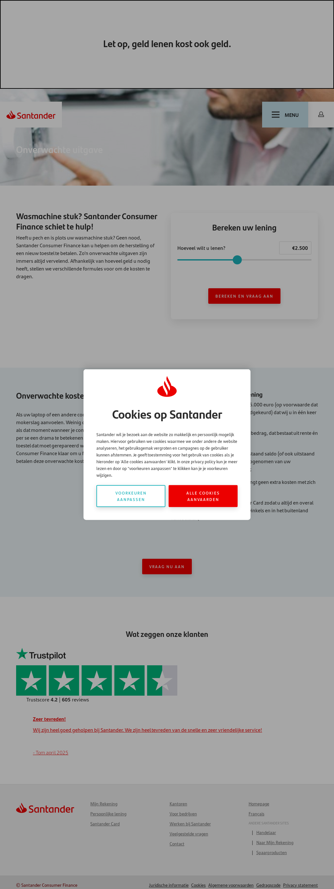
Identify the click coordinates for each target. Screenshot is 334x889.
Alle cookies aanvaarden (203, 495)
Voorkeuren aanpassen (131, 495)
